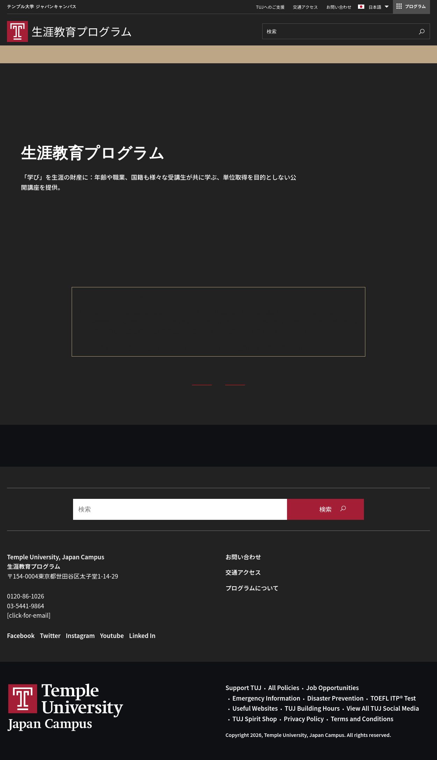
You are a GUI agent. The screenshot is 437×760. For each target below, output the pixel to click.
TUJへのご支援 (270, 7)
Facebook (21, 635)
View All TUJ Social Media (382, 708)
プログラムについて (252, 587)
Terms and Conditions (362, 718)
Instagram (80, 635)
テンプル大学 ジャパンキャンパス (42, 6)
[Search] (346, 31)
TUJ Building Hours (312, 708)
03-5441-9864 (25, 605)
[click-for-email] (29, 615)
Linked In (142, 635)
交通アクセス (305, 7)
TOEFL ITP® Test (393, 698)
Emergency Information (266, 698)
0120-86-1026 (25, 595)
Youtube (112, 635)
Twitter (50, 635)
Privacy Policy (304, 718)
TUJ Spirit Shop (254, 718)
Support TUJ (243, 687)
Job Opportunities (332, 687)
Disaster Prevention (335, 698)
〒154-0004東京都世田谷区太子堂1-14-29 (62, 576)
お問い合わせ (338, 7)
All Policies (283, 687)
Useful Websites (255, 708)
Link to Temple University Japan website (77, 707)
